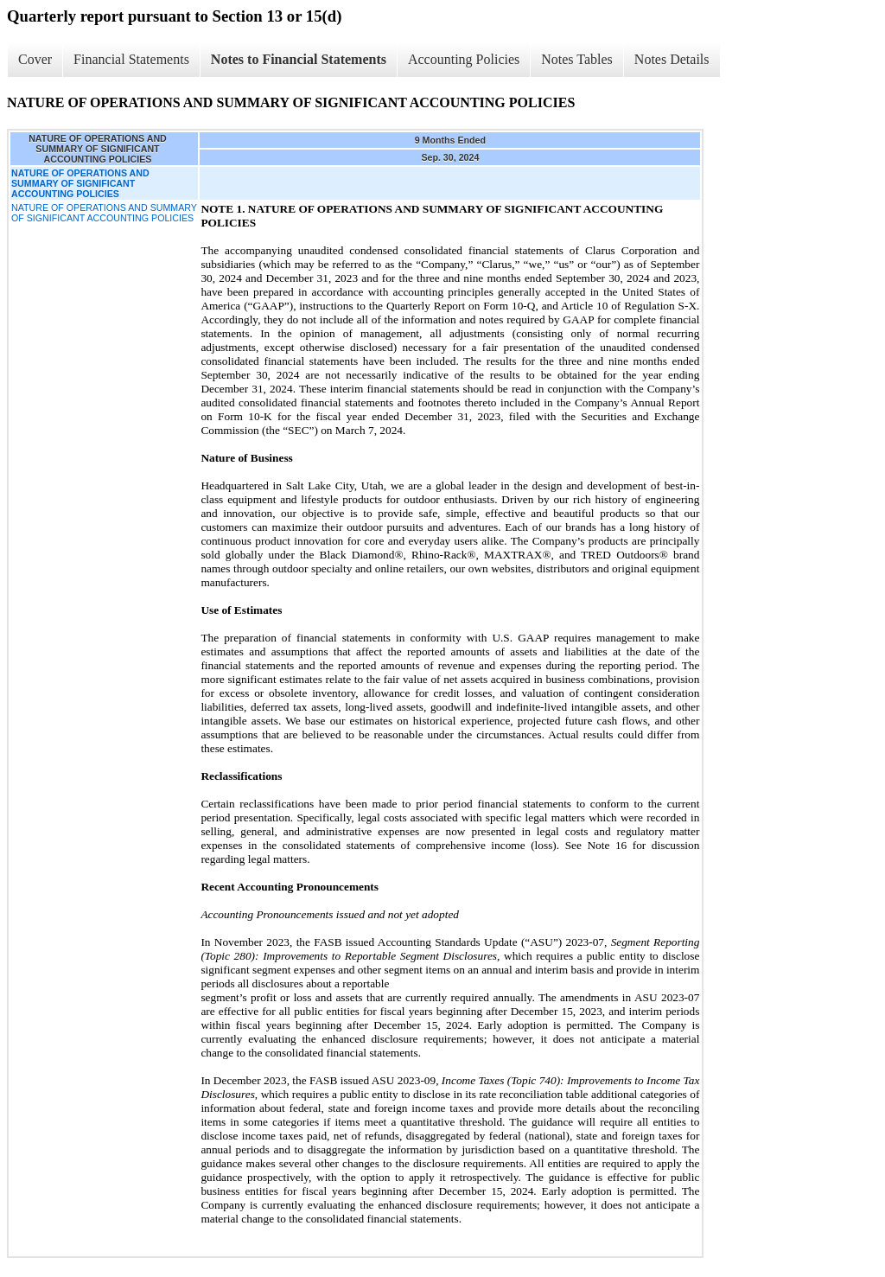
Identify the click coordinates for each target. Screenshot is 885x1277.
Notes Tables (577, 59)
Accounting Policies (463, 59)
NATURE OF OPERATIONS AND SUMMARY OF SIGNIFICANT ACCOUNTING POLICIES (104, 212)
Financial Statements (131, 59)
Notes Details (672, 59)
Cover (35, 59)
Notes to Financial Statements (298, 59)
